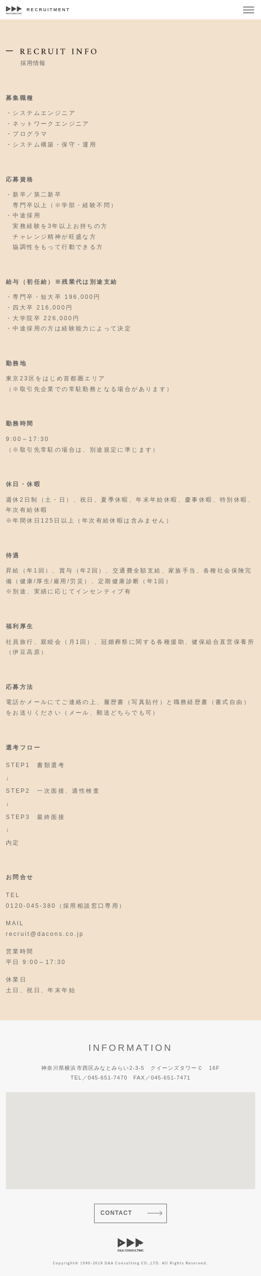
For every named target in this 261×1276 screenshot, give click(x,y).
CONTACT (116, 1213)
